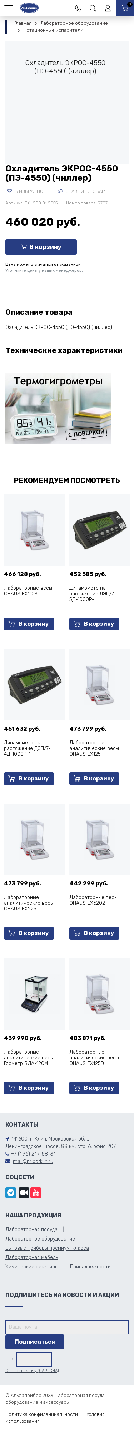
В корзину (41, 246)
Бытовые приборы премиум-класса (47, 1248)
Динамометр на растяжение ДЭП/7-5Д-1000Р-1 (92, 594)
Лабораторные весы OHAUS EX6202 (93, 900)
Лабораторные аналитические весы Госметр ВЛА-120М (29, 1058)
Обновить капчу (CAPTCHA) (32, 1370)
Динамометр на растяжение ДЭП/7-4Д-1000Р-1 (27, 748)
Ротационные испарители (53, 30)
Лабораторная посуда (31, 1230)
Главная (22, 23)
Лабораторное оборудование (74, 23)
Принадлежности (90, 1267)
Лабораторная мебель (31, 1257)
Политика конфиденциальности (41, 1414)
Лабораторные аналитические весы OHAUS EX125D (94, 1058)
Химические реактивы (31, 1267)
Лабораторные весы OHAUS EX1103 (28, 591)
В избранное (26, 191)
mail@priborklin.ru (33, 1161)
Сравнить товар (81, 191)
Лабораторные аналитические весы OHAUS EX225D (29, 903)
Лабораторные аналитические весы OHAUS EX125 (94, 748)
